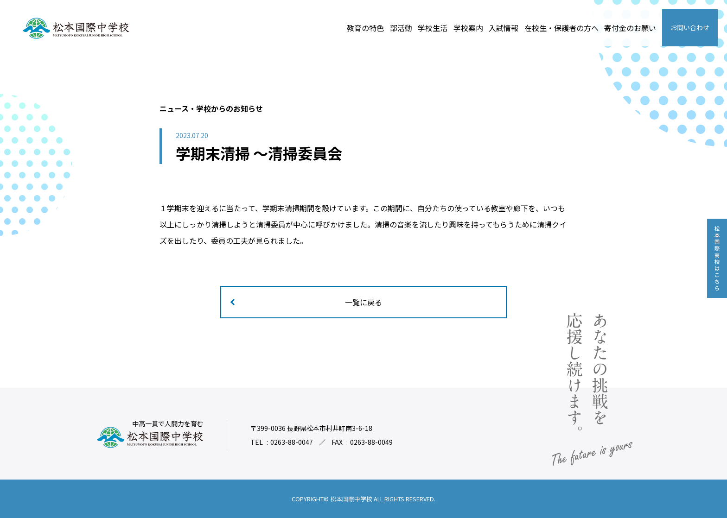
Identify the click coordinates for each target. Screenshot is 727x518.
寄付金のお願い (630, 27)
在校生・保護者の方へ (561, 27)
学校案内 (468, 27)
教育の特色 (365, 27)
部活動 (401, 27)
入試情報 (503, 27)
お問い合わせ (689, 27)
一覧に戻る (363, 302)
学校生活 (432, 27)
